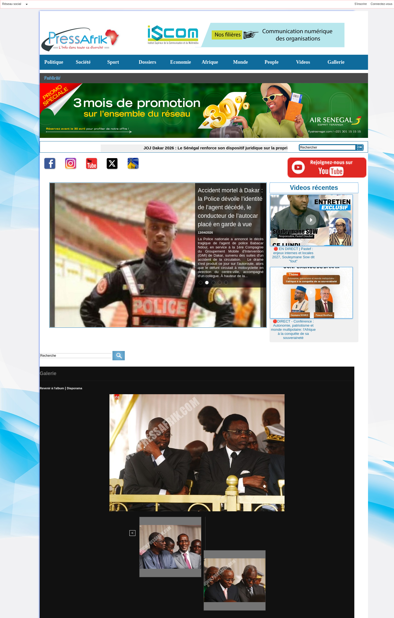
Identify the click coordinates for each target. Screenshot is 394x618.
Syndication (73, 603)
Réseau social (11, 3)
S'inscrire (361, 3)
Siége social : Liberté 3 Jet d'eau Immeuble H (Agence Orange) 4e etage (99, 571)
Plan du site (48, 603)
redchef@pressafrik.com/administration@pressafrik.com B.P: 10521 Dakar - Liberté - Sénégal (172, 573)
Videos (303, 62)
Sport (113, 62)
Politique (53, 62)
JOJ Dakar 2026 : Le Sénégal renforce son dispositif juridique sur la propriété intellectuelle (217, 148)
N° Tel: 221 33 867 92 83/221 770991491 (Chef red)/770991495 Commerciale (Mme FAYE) (230, 571)
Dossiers (147, 62)
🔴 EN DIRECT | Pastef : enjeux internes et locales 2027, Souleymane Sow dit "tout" (293, 255)
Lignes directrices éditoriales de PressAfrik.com (81, 587)
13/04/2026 (205, 249)
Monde (240, 62)
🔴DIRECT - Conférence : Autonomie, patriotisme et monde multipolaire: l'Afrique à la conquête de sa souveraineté (293, 329)
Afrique (210, 62)
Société (83, 62)
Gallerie (336, 62)
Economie (180, 62)
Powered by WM (97, 603)
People (272, 62)
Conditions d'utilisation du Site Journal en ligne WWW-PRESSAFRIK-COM (182, 587)
